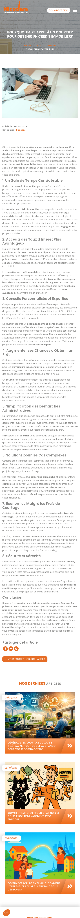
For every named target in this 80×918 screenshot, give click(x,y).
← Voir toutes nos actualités (25, 659)
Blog (39, 45)
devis (59, 10)
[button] (6, 912)
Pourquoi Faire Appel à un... (40, 49)
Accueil (28, 45)
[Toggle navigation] (75, 10)
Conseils (52, 45)
